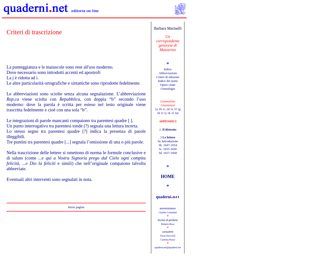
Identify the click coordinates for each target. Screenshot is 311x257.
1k (168, 113)
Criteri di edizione (167, 77)
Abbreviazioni (168, 73)
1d (167, 109)
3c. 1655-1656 (168, 149)
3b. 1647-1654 (168, 145)
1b (160, 109)
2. (167, 129)
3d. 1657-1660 (168, 153)
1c (164, 109)
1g (179, 109)
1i (162, 113)
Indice (168, 69)
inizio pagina (76, 207)
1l (172, 113)
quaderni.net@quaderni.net (168, 247)
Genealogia (167, 88)
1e (171, 109)
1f (175, 109)
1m (177, 113)
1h (158, 113)
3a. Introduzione (167, 141)
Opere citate (167, 85)
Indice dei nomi (168, 81)
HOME (168, 176)
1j (165, 113)
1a (156, 109)
